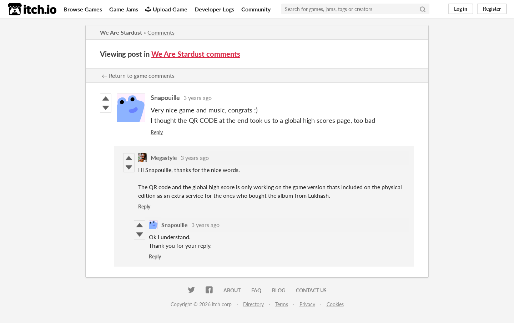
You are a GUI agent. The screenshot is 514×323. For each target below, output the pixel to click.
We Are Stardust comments (195, 54)
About (232, 290)
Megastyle (164, 157)
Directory (253, 304)
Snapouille (165, 97)
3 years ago (197, 97)
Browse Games (83, 9)
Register (492, 9)
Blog (278, 290)
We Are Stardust (121, 32)
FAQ (256, 290)
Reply (157, 132)
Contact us (311, 290)
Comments (161, 32)
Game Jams (123, 9)
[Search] (422, 9)
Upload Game (166, 9)
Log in (460, 9)
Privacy (307, 304)
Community (256, 9)
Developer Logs (214, 9)
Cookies (335, 304)
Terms (281, 304)
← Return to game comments (138, 75)
